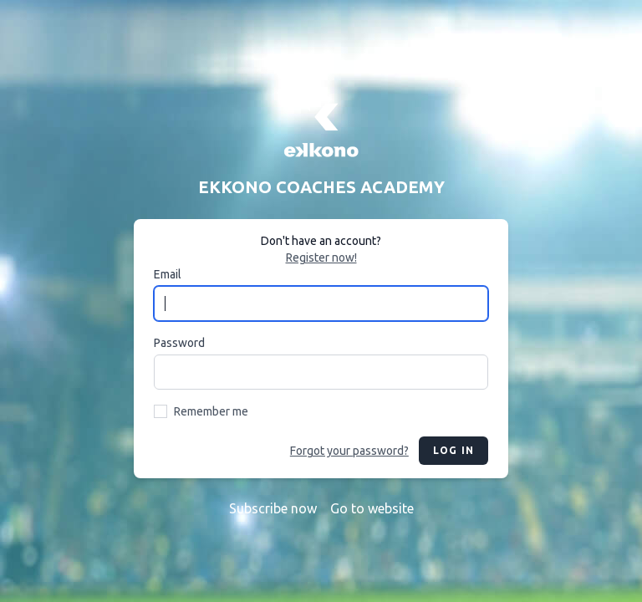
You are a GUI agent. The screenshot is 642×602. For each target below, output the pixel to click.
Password (179, 342)
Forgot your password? (349, 450)
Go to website (372, 508)
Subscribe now (273, 508)
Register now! (321, 257)
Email (167, 274)
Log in (453, 450)
